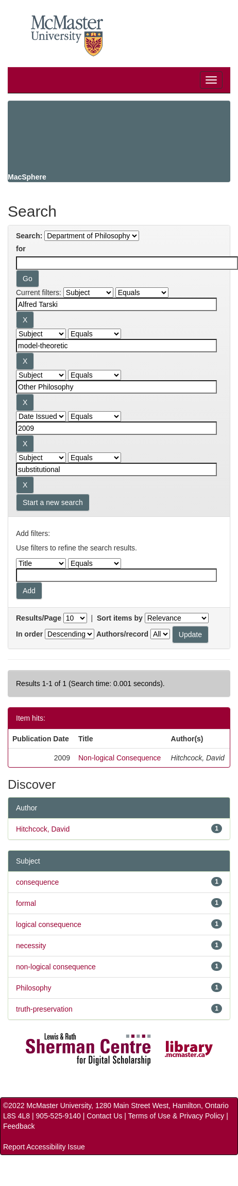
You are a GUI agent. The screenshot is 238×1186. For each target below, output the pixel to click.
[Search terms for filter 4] (116, 428)
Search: (29, 236)
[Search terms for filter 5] (116, 469)
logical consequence (48, 924)
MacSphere (27, 177)
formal (26, 903)
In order (29, 634)
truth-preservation (44, 1009)
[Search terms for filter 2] (116, 345)
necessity (31, 945)
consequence (37, 882)
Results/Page (38, 618)
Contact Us (104, 1116)
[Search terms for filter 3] (116, 387)
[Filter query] (116, 575)
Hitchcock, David (43, 829)
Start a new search (53, 502)
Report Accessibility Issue (44, 1147)
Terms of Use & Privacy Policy (176, 1116)
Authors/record (122, 634)
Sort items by (120, 618)
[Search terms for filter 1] (116, 304)
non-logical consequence (56, 967)
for (21, 249)
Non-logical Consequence (119, 758)
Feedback (19, 1126)
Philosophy (34, 988)
